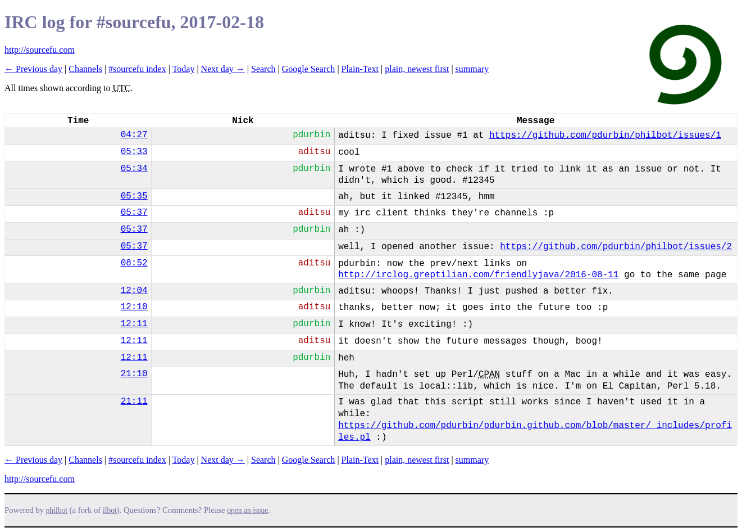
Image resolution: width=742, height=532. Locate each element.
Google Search (308, 69)
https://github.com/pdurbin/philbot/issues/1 (605, 135)
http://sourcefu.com (39, 50)
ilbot (110, 510)
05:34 (134, 169)
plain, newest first (417, 69)
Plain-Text (360, 69)
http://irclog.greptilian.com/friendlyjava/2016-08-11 (478, 275)
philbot (56, 510)
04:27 (134, 135)
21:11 (134, 401)
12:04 (134, 291)
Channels (85, 69)
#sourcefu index (137, 69)
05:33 (134, 152)
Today (183, 69)
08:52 (134, 263)
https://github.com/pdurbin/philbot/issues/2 (616, 247)
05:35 (134, 196)
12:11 (134, 324)
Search (263, 69)
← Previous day (33, 69)
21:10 (134, 374)
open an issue (247, 510)
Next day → (223, 69)
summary (472, 69)
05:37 (134, 213)
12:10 (134, 307)
